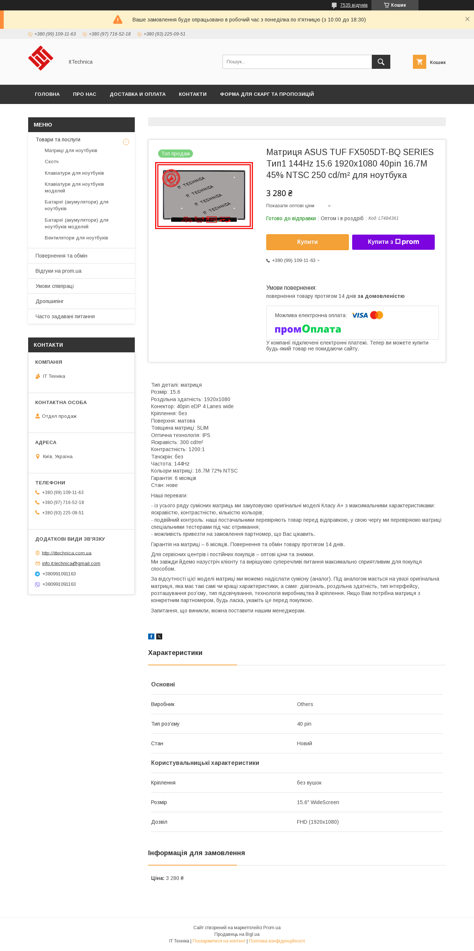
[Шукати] (381, 62)
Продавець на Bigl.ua (237, 934)
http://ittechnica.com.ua (66, 552)
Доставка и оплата (138, 94)
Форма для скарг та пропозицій (267, 94)
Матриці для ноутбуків (71, 150)
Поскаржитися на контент (219, 941)
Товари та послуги (58, 139)
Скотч (52, 161)
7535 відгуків (354, 5)
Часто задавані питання (65, 316)
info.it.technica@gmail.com (71, 563)
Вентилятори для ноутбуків (76, 238)
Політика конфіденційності (277, 941)
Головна (47, 94)
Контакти (193, 94)
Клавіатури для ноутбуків (74, 173)
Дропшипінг (50, 301)
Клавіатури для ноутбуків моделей (74, 187)
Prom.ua (272, 927)
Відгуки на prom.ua (58, 271)
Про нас (84, 94)
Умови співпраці (55, 286)
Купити (307, 242)
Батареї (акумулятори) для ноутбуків (77, 205)
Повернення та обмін (61, 256)
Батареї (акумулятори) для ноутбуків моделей (77, 223)
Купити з (393, 242)
